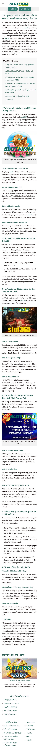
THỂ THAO (31, 729)
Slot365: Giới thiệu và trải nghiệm (19, 680)
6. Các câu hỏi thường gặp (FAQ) (17, 96)
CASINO (30, 725)
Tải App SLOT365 (10, 714)
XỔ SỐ (29, 740)
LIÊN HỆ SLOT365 (10, 729)
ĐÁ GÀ (29, 736)
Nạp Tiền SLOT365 (10, 707)
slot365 (26, 28)
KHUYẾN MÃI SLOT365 (12, 733)
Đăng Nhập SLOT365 (11, 703)
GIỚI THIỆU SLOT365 (11, 725)
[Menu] (3, 3)
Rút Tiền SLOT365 (10, 710)
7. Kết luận (9, 100)
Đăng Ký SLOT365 (10, 700)
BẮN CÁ (29, 733)
